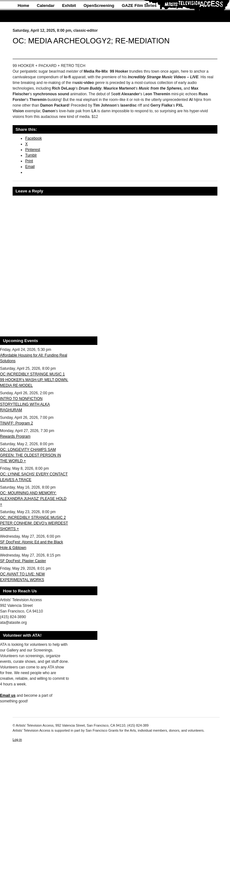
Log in (17, 739)
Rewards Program (15, 436)
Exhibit (69, 5)
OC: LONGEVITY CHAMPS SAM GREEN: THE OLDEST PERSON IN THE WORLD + (30, 455)
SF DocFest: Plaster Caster (23, 561)
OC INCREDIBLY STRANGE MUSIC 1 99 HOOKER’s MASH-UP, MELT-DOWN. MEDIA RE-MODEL (34, 380)
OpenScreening (98, 5)
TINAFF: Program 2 (16, 423)
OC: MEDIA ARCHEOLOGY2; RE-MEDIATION (91, 40)
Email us (7, 695)
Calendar (46, 5)
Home (23, 5)
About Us (27, 16)
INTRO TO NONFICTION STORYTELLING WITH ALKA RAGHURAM (25, 404)
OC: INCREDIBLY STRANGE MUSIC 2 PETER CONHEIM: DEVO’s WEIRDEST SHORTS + (34, 523)
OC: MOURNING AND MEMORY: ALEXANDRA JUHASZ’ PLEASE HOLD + (33, 499)
